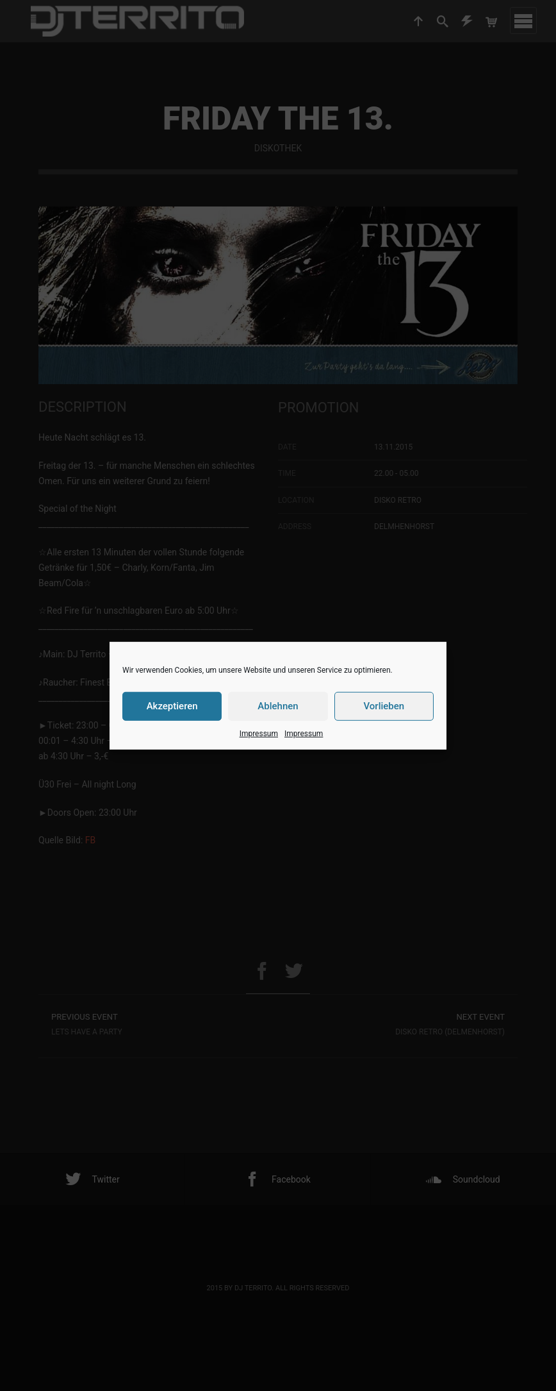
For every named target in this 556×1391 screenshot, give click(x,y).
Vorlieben (383, 706)
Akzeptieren (172, 706)
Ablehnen (278, 706)
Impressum (259, 733)
